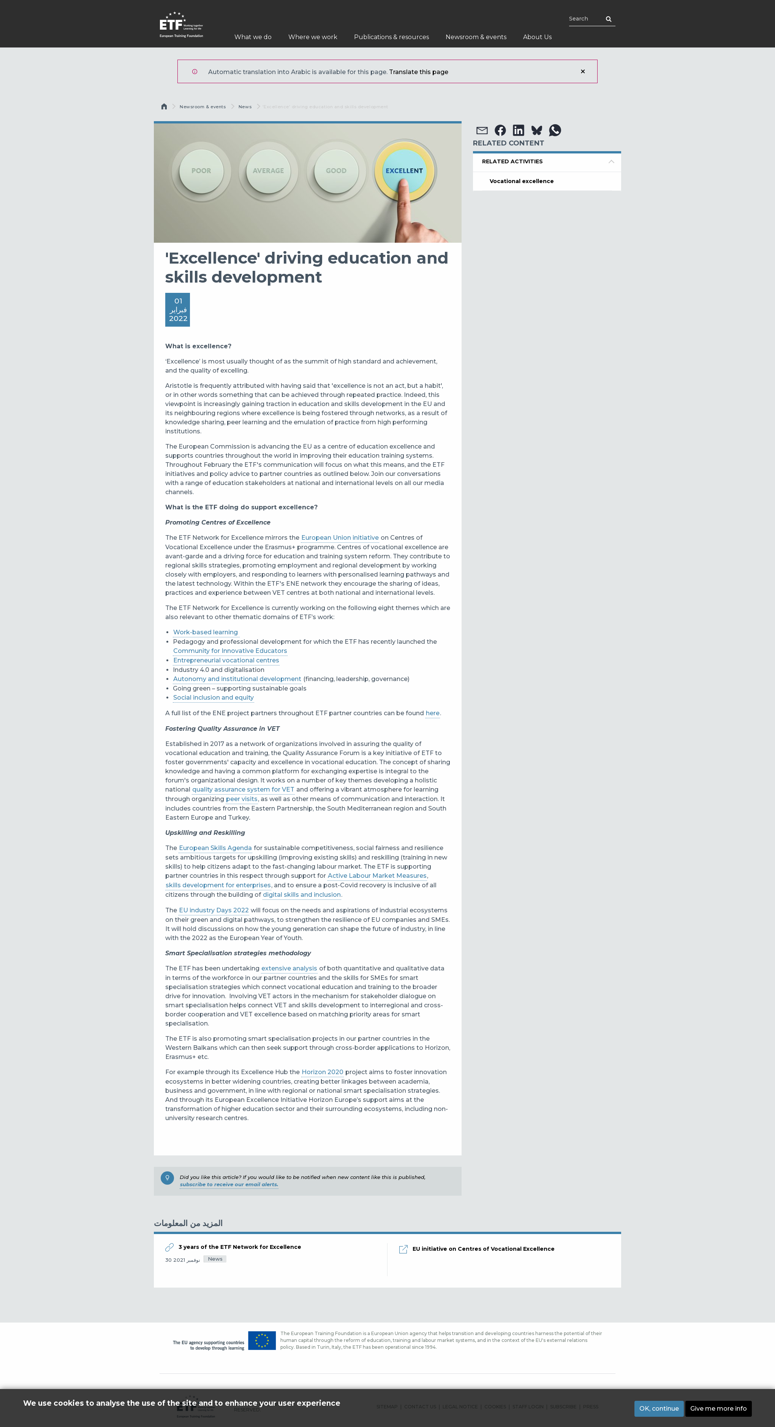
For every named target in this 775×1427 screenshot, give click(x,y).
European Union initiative (340, 537)
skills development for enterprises (218, 885)
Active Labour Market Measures (377, 875)
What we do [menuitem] (253, 37)
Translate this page (418, 72)
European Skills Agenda (215, 848)
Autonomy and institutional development (237, 679)
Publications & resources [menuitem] (391, 37)
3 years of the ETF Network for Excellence (240, 1247)
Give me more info (718, 1408)
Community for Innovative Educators (230, 650)
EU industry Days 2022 (214, 910)
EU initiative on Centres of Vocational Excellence (484, 1248)
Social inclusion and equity (213, 697)
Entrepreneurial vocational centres (226, 660)
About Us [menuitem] (537, 37)
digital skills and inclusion (302, 894)
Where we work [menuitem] (312, 37)
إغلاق (583, 71)
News (245, 106)
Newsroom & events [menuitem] (476, 37)
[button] (482, 130)
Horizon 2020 (322, 1072)
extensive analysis (289, 968)
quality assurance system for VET (243, 789)
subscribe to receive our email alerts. (229, 1184)
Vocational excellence (522, 181)
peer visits (242, 799)
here (433, 713)
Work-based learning (206, 632)
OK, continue (659, 1408)
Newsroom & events (203, 106)
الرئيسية (165, 108)
